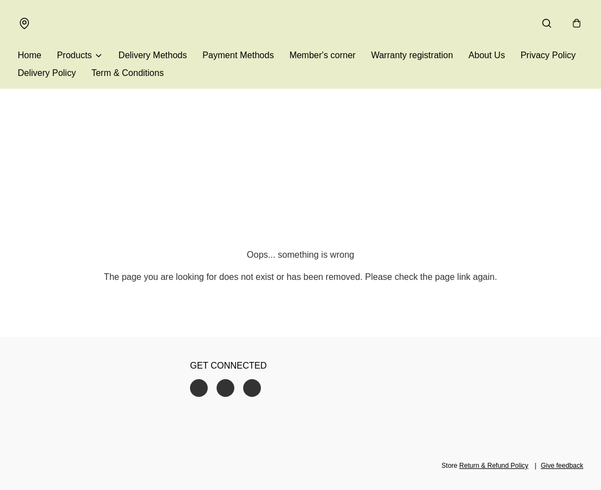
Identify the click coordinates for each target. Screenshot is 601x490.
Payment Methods (238, 55)
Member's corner (322, 55)
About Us (487, 55)
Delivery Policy (47, 73)
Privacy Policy (548, 55)
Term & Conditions (127, 73)
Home (30, 55)
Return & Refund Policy (493, 465)
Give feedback (562, 465)
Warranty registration (412, 55)
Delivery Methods (153, 55)
